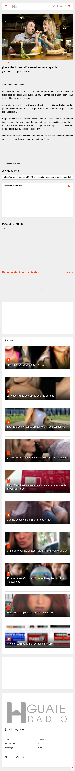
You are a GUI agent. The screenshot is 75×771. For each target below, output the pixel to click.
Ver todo (69, 272)
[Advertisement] (21, 250)
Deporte (41, 743)
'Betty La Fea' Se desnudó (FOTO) (25, 364)
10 (9, 638)
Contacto (41, 739)
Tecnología (9, 748)
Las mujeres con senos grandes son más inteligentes (36, 426)
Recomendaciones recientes (20, 272)
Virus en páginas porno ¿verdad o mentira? (30, 643)
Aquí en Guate (10, 743)
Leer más (8, 371)
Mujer (10, 63)
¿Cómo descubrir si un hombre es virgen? (30, 519)
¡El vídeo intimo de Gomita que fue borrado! (31, 395)
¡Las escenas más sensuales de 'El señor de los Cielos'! (37, 457)
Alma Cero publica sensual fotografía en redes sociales (37, 550)
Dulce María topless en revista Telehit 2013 (31, 612)
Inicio (3, 63)
